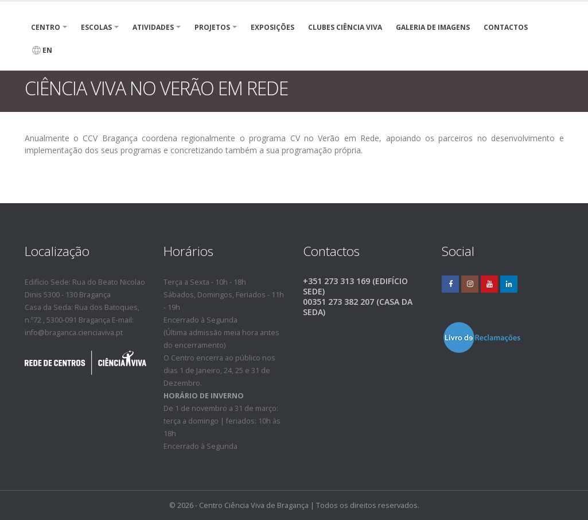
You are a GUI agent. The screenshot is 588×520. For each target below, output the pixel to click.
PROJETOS (212, 27)
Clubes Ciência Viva (345, 27)
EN (42, 50)
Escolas (96, 27)
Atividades (153, 27)
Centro (45, 27)
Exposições (272, 27)
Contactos (506, 27)
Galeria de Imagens (433, 27)
